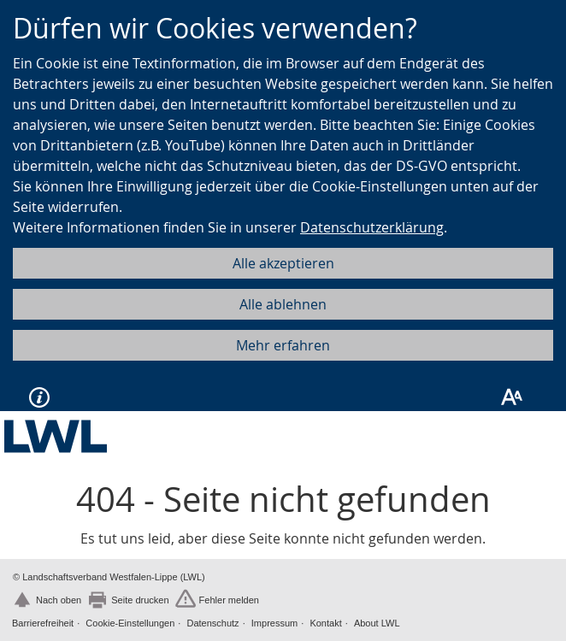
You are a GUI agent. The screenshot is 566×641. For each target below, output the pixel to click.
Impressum (274, 623)
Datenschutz (212, 623)
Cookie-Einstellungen (129, 623)
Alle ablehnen (283, 304)
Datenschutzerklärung (372, 227)
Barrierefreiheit (43, 623)
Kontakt (325, 623)
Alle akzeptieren (283, 263)
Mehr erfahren (283, 345)
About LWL (377, 623)
